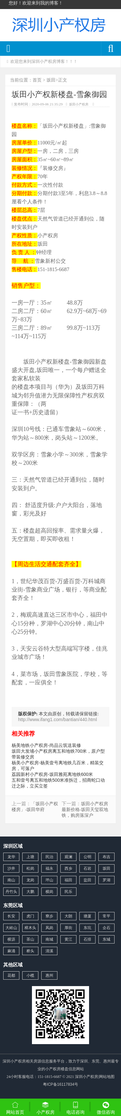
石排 (87, 939)
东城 (106, 939)
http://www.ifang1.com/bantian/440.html (57, 719)
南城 (49, 939)
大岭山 (11, 927)
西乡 (68, 868)
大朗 (68, 916)
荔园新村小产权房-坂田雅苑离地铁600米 (52, 774)
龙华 (11, 857)
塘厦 (87, 916)
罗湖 (106, 880)
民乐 (68, 891)
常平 (106, 916)
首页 (37, 80)
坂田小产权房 (78, 104)
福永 (49, 868)
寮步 (49, 916)
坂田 (50, 80)
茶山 (30, 939)
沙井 (11, 868)
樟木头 (30, 927)
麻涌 (11, 951)
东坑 (87, 927)
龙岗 (30, 880)
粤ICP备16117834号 (60, 1084)
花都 (11, 975)
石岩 (87, 868)
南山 (11, 880)
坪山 (49, 880)
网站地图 (107, 1076)
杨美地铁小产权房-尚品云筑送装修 (46, 745)
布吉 (106, 857)
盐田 (87, 880)
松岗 (30, 868)
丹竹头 (11, 891)
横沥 (11, 939)
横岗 (49, 891)
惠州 (49, 975)
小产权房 (45, 1108)
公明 (87, 857)
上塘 (30, 857)
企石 (106, 927)
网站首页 (15, 1108)
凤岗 (49, 927)
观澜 (68, 857)
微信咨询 (106, 1108)
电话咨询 (76, 1108)
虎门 (30, 916)
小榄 (30, 975)
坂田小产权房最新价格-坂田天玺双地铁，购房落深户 (85, 809)
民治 (49, 857)
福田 (68, 880)
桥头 (30, 951)
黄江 (68, 939)
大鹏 (30, 891)
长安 (11, 916)
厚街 (68, 927)
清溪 (49, 951)
